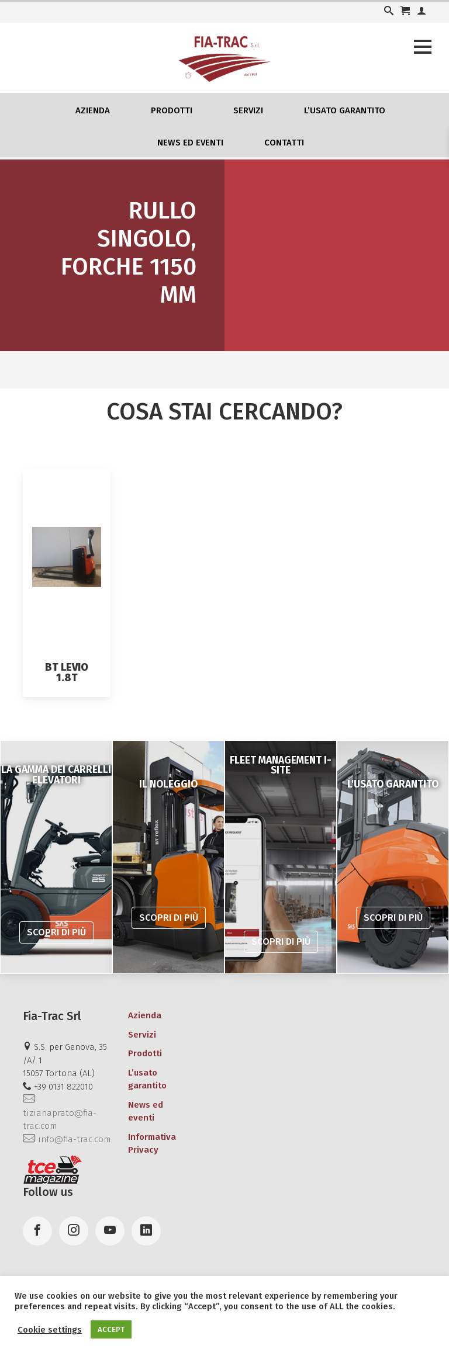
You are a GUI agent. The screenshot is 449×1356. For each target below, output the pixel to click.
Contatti (284, 142)
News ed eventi (190, 142)
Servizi (248, 110)
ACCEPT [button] (111, 1329)
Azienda (92, 110)
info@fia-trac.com (66, 1139)
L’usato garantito (344, 110)
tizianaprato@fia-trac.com (59, 1112)
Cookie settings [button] (50, 1329)
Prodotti (171, 110)
